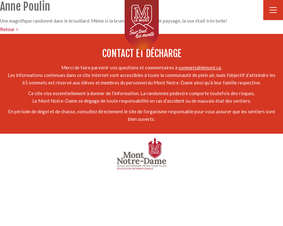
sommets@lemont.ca (199, 67)
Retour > (9, 29)
